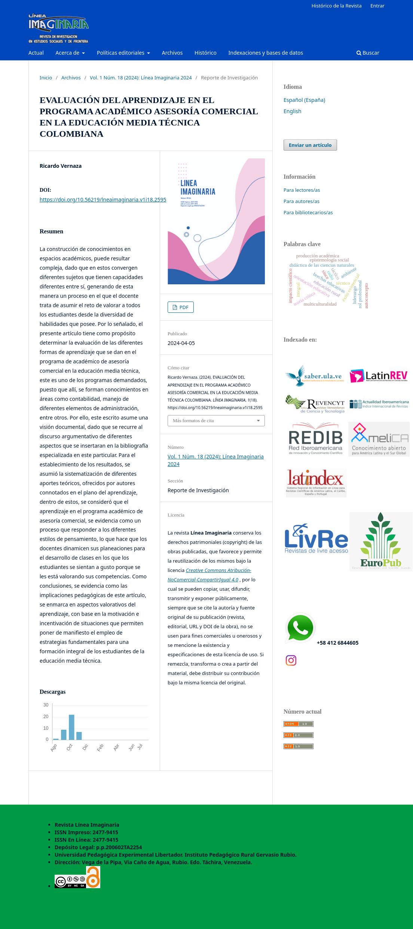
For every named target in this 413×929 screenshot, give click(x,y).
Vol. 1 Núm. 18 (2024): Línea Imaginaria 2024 (141, 77)
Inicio (46, 77)
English (293, 111)
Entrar (377, 5)
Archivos (172, 52)
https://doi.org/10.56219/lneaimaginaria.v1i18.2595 (103, 199)
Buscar (368, 52)
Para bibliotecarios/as (308, 212)
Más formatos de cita (193, 420)
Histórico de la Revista (337, 5)
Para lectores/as (302, 190)
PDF (183, 307)
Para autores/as (301, 201)
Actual (36, 52)
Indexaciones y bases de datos (266, 52)
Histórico (206, 52)
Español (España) (304, 99)
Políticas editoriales (121, 52)
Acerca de (67, 52)
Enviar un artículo (310, 145)
